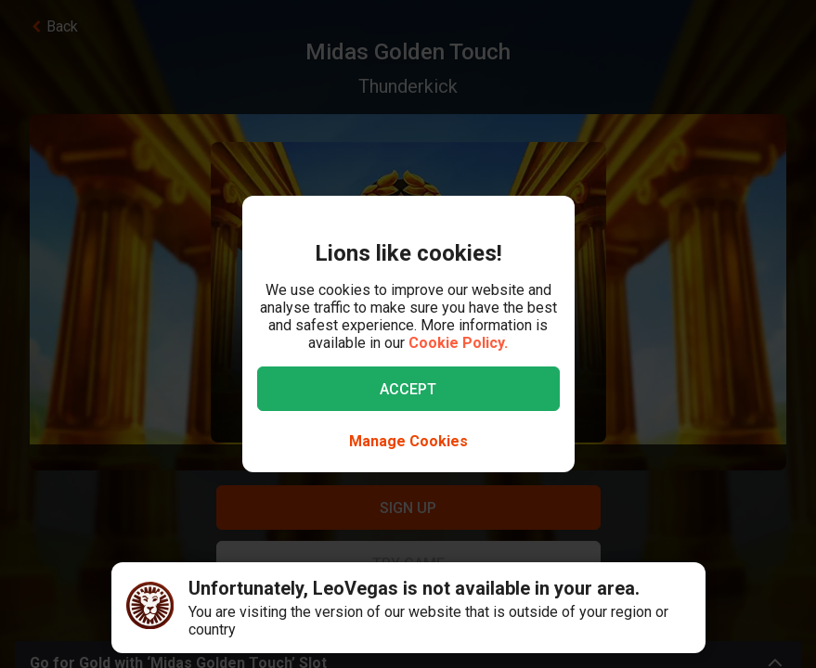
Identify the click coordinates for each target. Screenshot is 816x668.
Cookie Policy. (458, 343)
